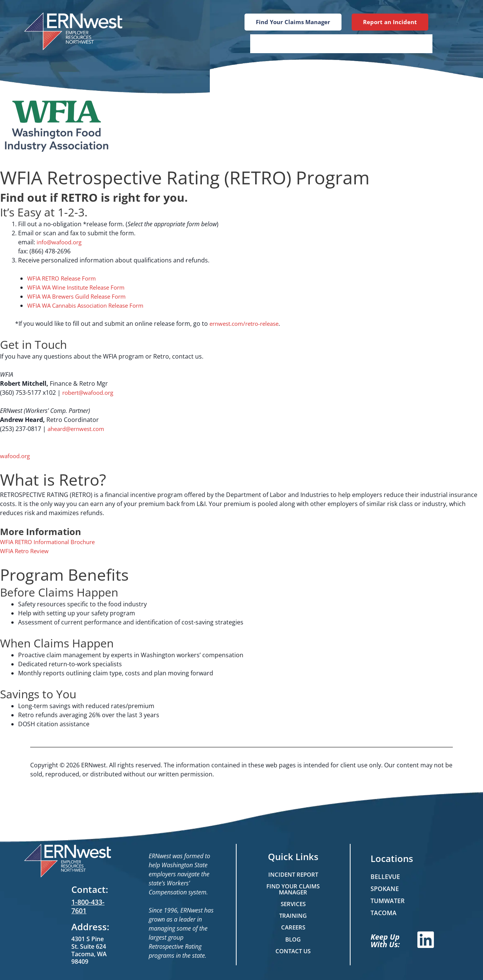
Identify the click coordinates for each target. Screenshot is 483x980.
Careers (293, 928)
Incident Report (293, 874)
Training (318, 43)
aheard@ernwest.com (79, 429)
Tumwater (388, 901)
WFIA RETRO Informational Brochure (51, 542)
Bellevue (385, 877)
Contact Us (403, 43)
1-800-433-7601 (88, 906)
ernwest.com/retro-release (247, 323)
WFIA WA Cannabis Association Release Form (90, 305)
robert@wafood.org (90, 392)
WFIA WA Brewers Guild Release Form (80, 296)
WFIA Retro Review (26, 551)
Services (272, 43)
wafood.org (16, 456)
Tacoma (384, 913)
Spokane (385, 889)
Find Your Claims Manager (293, 889)
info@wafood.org (61, 242)
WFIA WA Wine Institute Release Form (80, 287)
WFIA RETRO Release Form (64, 278)
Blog (358, 43)
